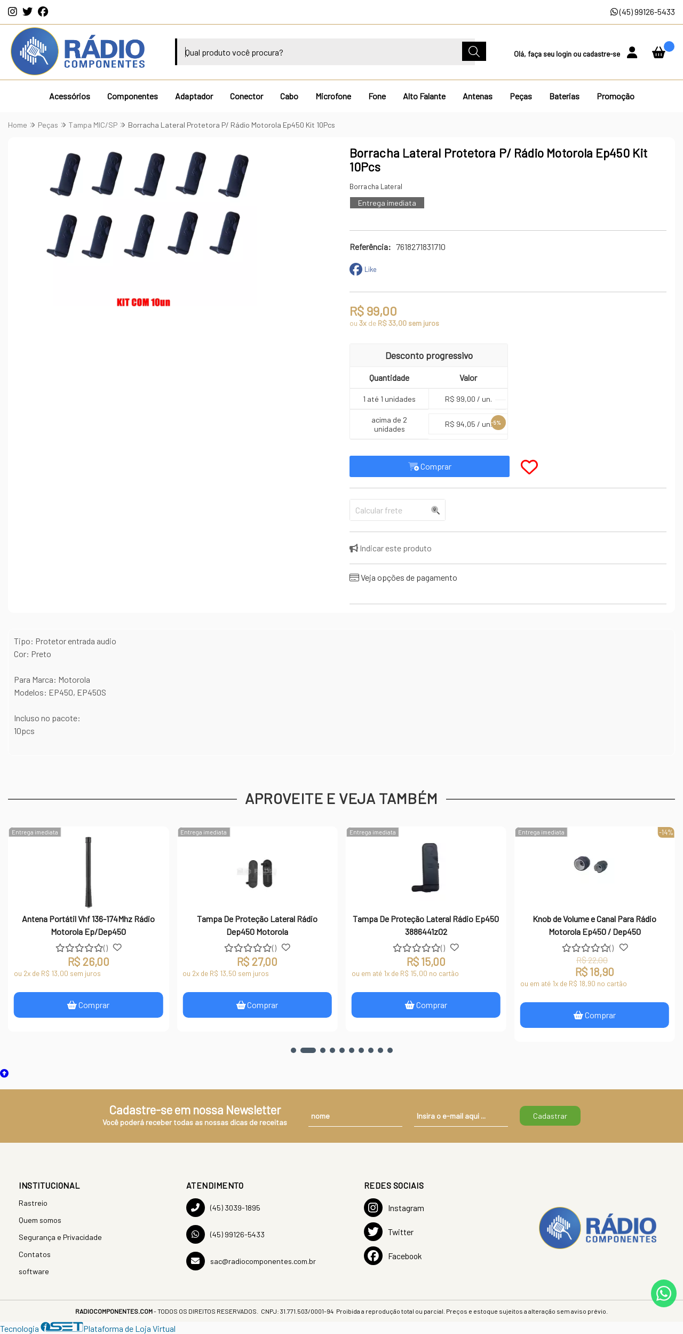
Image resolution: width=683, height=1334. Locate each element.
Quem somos (40, 1219)
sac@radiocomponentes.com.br (251, 1261)
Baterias (564, 96)
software (34, 1271)
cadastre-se (602, 53)
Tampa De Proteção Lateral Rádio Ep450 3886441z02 (426, 925)
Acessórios (69, 96)
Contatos (35, 1254)
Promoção (615, 96)
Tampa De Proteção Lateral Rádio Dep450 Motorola (257, 925)
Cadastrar (550, 1115)
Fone (377, 96)
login (564, 53)
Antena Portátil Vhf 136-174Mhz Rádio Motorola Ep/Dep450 (88, 925)
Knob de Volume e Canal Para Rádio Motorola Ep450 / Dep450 (595, 925)
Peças (521, 96)
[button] (293, 1050)
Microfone (333, 96)
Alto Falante (424, 96)
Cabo (289, 96)
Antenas (478, 96)
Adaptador (194, 96)
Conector (246, 96)
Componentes (132, 96)
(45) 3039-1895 (223, 1207)
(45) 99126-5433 (642, 11)
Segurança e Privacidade (60, 1237)
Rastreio (33, 1202)
